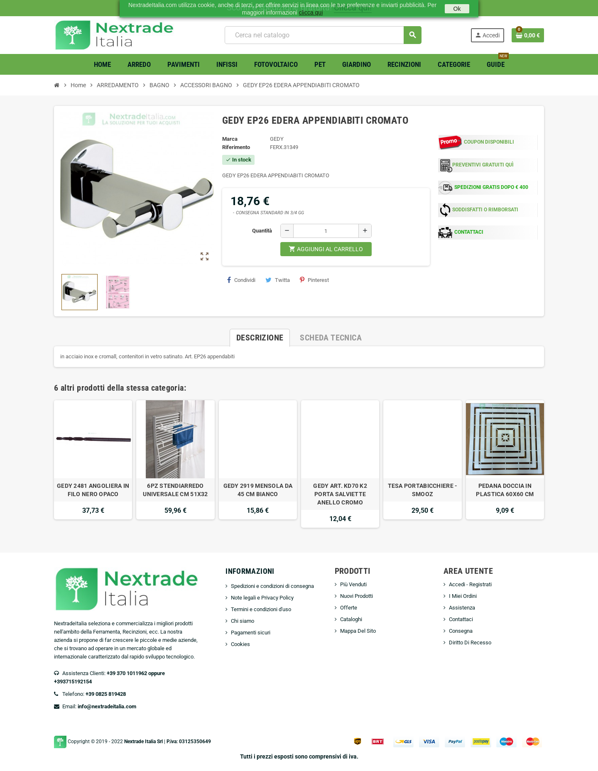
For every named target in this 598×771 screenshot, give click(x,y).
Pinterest (314, 280)
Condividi (241, 280)
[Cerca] (323, 35)
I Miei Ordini (463, 596)
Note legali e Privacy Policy (262, 598)
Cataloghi (351, 619)
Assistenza (462, 608)
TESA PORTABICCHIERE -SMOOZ (423, 489)
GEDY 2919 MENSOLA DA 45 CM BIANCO (258, 489)
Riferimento (236, 147)
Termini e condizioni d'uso (261, 609)
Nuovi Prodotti (356, 596)
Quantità (262, 231)
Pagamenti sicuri (250, 632)
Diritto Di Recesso (470, 642)
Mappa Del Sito (358, 631)
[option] (93, 464)
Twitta (277, 280)
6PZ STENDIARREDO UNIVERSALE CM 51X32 (175, 489)
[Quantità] (326, 230)
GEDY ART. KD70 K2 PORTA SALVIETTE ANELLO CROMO (340, 494)
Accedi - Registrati (470, 584)
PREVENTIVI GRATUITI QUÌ (483, 165)
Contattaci (461, 619)
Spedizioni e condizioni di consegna (272, 586)
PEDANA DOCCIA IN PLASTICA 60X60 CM (505, 489)
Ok (457, 8)
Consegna (461, 631)
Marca (230, 139)
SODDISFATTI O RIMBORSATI (485, 210)
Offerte (348, 608)
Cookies (240, 644)
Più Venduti (353, 584)
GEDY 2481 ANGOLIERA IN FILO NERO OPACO (93, 489)
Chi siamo (242, 621)
